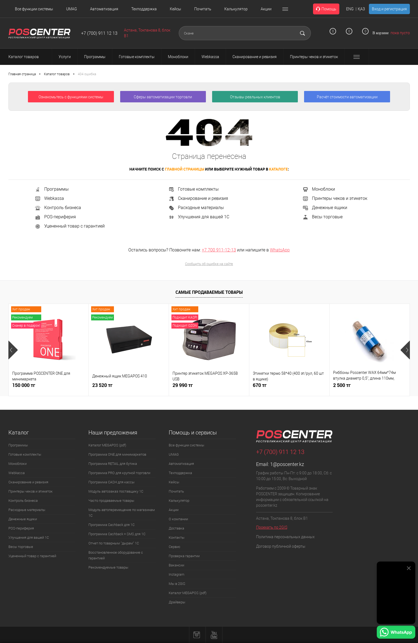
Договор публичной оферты (280, 546)
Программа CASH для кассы (111, 482)
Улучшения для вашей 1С (198, 216)
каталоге (278, 169)
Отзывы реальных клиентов (255, 97)
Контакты (176, 537)
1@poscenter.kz (287, 464)
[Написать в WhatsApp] (396, 633)
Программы (51, 189)
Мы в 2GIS (177, 584)
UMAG (71, 9)
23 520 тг (102, 385)
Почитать (202, 9)
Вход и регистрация (389, 9)
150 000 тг (23, 385)
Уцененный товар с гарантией (69, 226)
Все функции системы (34, 9)
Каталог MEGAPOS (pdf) (107, 445)
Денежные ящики (324, 207)
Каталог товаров (28, 57)
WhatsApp (280, 250)
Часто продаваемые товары (111, 501)
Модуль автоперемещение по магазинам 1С (121, 513)
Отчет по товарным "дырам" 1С (113, 543)
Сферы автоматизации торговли (163, 97)
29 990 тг (183, 385)
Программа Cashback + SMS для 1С (116, 534)
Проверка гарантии (184, 556)
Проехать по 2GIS (271, 527)
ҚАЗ (361, 9)
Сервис (174, 547)
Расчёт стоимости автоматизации (347, 97)
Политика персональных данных (285, 537)
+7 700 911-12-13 (219, 250)
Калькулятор (236, 9)
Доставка (176, 528)
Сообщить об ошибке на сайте (209, 264)
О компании (178, 519)
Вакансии (176, 565)
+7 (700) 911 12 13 (99, 33)
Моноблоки (318, 189)
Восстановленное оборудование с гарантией (115, 555)
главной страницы (184, 169)
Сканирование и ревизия (198, 198)
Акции (266, 9)
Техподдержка (144, 9)
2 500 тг (342, 385)
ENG (350, 9)
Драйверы (177, 602)
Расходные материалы (196, 207)
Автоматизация (104, 9)
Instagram (176, 574)
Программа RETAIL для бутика (112, 464)
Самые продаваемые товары (209, 292)
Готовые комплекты (193, 189)
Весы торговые (322, 216)
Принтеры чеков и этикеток (334, 198)
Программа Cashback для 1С (111, 525)
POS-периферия (55, 216)
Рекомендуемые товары (108, 567)
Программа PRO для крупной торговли (119, 473)
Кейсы (175, 9)
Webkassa (49, 198)
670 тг (260, 385)
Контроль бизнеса (57, 207)
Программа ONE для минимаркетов (117, 454)
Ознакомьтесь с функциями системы (71, 97)
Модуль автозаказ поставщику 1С (115, 491)
